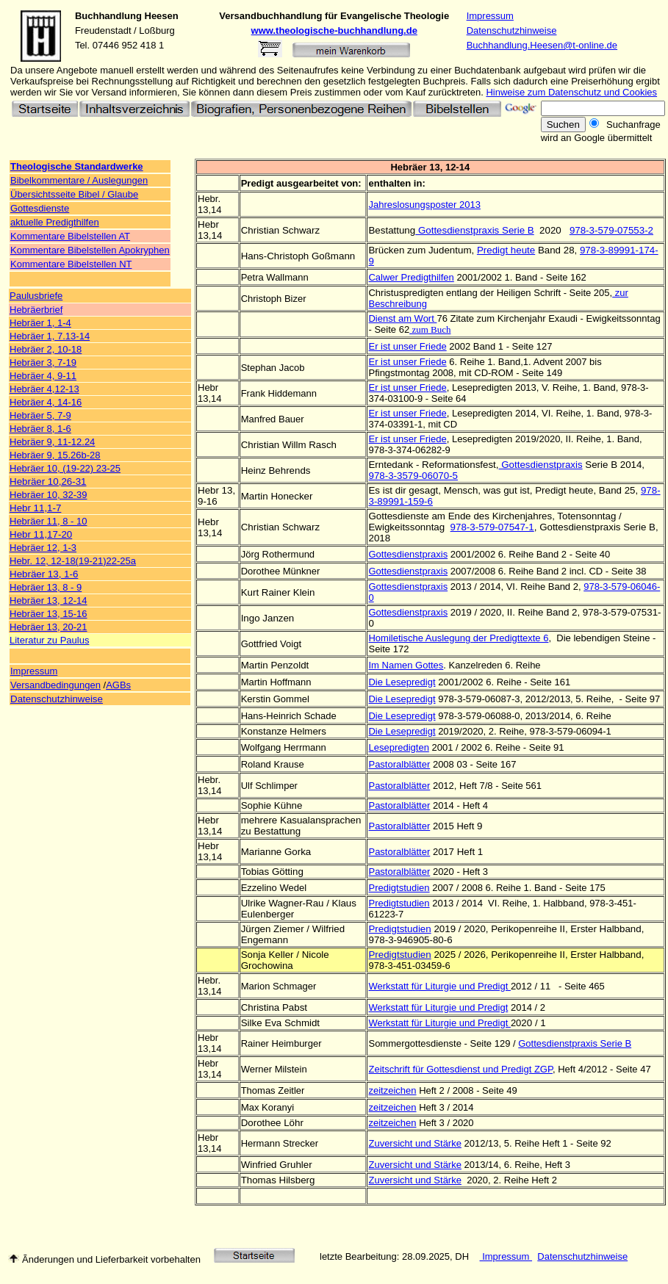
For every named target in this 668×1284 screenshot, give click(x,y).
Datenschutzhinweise (512, 30)
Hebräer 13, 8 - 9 (46, 587)
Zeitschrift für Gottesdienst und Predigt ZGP (460, 1069)
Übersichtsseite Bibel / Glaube (74, 194)
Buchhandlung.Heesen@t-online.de (542, 45)
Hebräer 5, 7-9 (40, 415)
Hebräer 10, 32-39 (48, 494)
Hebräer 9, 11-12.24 (52, 441)
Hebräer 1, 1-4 (40, 322)
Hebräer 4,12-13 (44, 388)
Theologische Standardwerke (76, 166)
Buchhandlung (108, 15)
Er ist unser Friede (407, 387)
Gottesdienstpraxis (541, 464)
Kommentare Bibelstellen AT (70, 236)
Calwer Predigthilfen (410, 277)
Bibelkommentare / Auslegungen (79, 180)
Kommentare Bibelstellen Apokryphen (90, 250)
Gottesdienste (39, 208)
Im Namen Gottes (405, 665)
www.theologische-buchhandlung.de (334, 30)
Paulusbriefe (36, 295)
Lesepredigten (398, 747)
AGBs (118, 684)
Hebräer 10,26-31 (48, 481)
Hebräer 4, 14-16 (46, 402)
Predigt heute (506, 250)
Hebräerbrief (36, 309)
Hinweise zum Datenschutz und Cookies (571, 92)
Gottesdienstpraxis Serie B (474, 230)
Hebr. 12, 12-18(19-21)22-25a (73, 560)
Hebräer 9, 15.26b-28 (55, 455)
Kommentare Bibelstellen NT (71, 264)
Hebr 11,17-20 (41, 534)
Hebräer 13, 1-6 (44, 574)
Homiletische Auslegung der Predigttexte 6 (458, 637)
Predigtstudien (398, 903)
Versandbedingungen (55, 684)
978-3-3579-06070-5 (413, 475)
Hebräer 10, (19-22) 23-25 (65, 468)
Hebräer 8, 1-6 (40, 428)
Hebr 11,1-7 (35, 507)
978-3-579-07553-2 (611, 230)
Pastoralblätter (399, 785)
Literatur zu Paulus (49, 640)
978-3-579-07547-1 (492, 527)
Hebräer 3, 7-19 (43, 362)
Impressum (490, 15)
